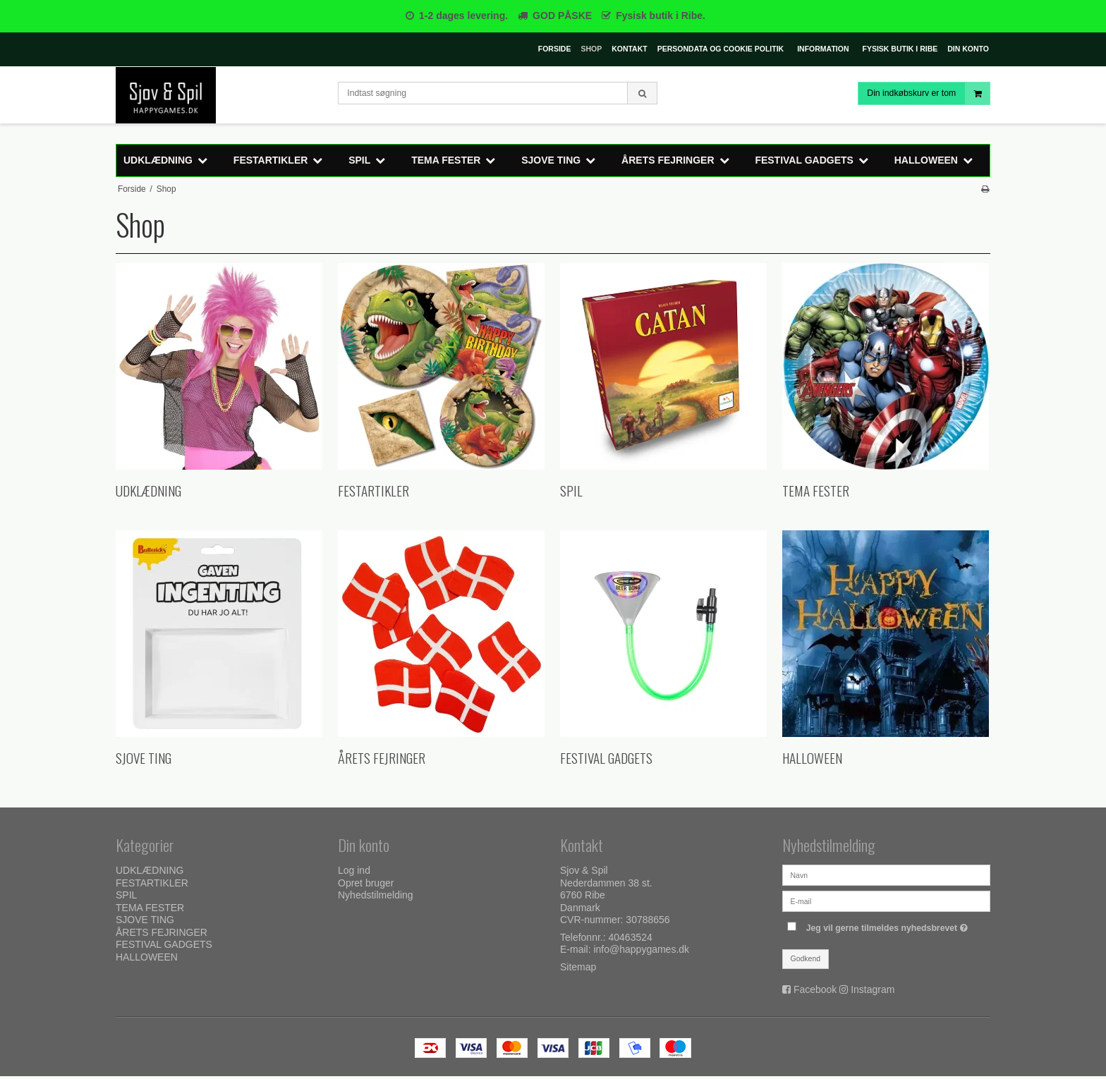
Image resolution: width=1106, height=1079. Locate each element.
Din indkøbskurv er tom (928, 93)
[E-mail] (886, 900)
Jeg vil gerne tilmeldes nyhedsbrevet (888, 925)
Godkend (806, 958)
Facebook (815, 989)
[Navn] (886, 874)
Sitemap (578, 967)
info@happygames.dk (641, 949)
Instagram (872, 989)
